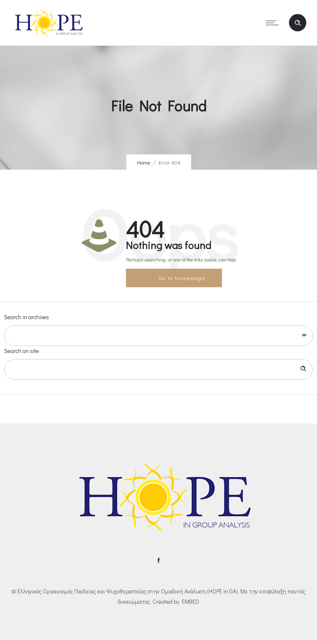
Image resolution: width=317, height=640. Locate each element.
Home (143, 162)
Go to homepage (182, 277)
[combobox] (158, 335)
